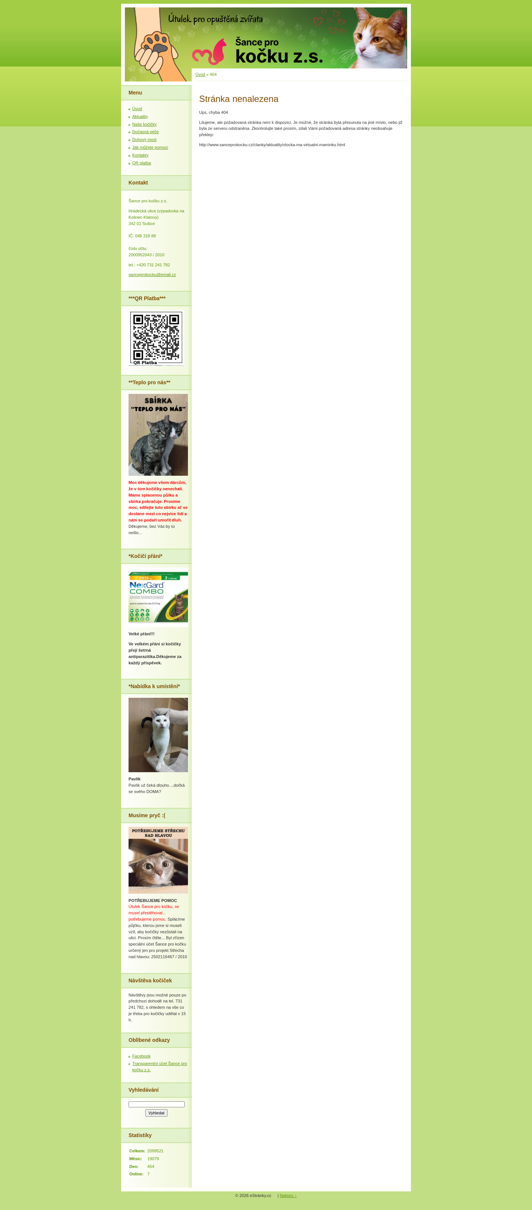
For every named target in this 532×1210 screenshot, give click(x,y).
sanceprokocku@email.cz (152, 274)
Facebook (141, 1056)
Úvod (200, 74)
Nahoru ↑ (288, 1195)
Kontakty (140, 155)
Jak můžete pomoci (150, 147)
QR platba (141, 163)
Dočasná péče (145, 131)
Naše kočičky (144, 124)
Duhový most (144, 139)
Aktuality (140, 116)
